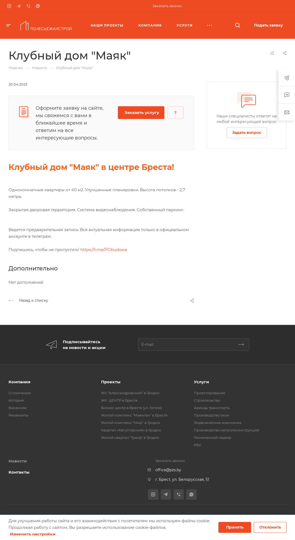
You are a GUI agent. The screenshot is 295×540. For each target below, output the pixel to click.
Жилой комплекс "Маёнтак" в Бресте (134, 415)
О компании (20, 393)
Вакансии (18, 408)
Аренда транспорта (212, 408)
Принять (234, 527)
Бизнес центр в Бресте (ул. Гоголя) (131, 408)
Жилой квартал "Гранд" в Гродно (130, 437)
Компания (19, 381)
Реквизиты (18, 415)
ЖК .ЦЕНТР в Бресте (119, 400)
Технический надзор (212, 437)
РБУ (197, 445)
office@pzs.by (168, 469)
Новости (18, 461)
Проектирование (209, 393)
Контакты (19, 472)
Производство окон (211, 415)
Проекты (111, 381)
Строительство (207, 400)
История (16, 400)
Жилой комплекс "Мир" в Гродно (130, 422)
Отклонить (270, 527)
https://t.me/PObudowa (103, 249)
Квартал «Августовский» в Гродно (131, 430)
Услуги (201, 381)
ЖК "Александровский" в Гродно (130, 393)
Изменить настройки (33, 534)
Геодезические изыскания (218, 422)
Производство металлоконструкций (226, 430)
